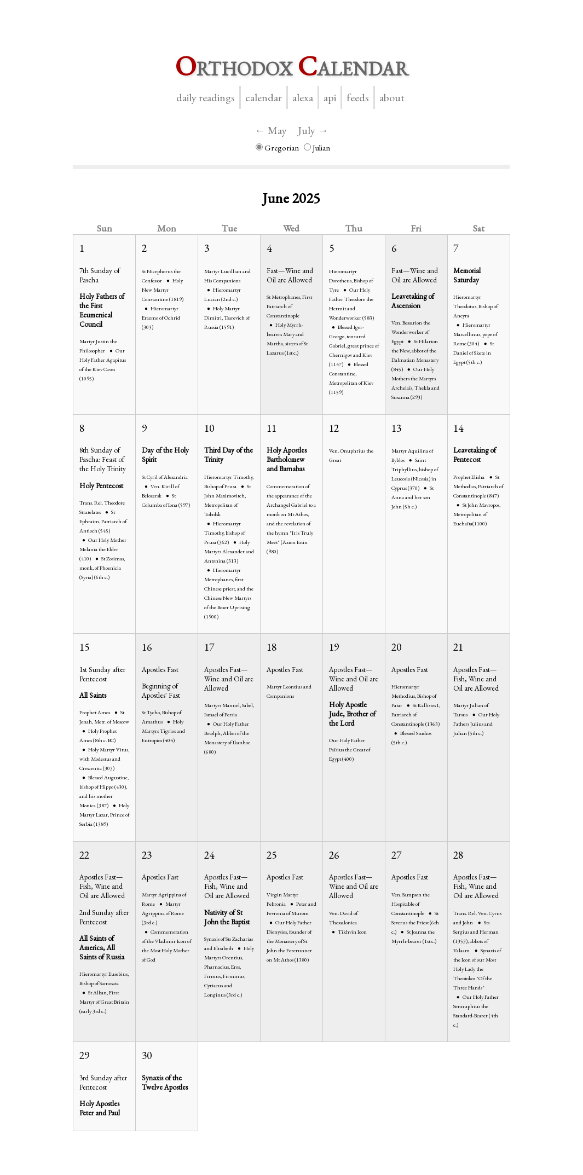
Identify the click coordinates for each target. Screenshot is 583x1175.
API (330, 97)
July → (313, 130)
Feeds (358, 97)
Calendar (263, 97)
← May (271, 130)
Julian (317, 147)
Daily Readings (205, 97)
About (392, 97)
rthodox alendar (291, 66)
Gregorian (277, 147)
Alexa (302, 97)
